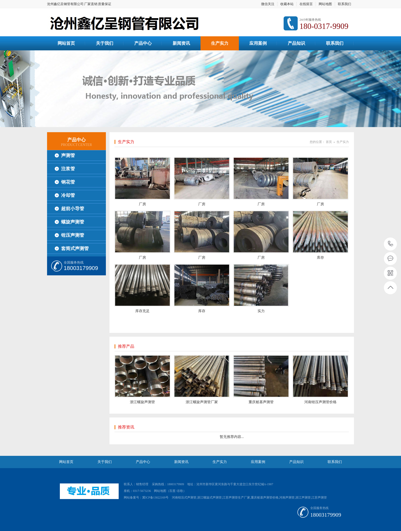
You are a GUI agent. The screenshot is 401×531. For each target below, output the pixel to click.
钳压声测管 (72, 235)
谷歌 (180, 491)
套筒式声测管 (75, 248)
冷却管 (68, 195)
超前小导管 (72, 208)
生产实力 (219, 43)
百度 (172, 491)
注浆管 (68, 168)
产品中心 (143, 43)
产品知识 (296, 43)
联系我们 (344, 4)
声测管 (68, 155)
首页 (329, 142)
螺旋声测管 (72, 221)
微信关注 (267, 4)
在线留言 (306, 4)
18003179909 (390, 243)
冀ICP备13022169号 (155, 497)
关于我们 (104, 43)
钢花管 (68, 182)
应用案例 (258, 43)
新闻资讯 (181, 43)
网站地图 (325, 4)
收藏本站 (287, 4)
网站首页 (66, 43)
